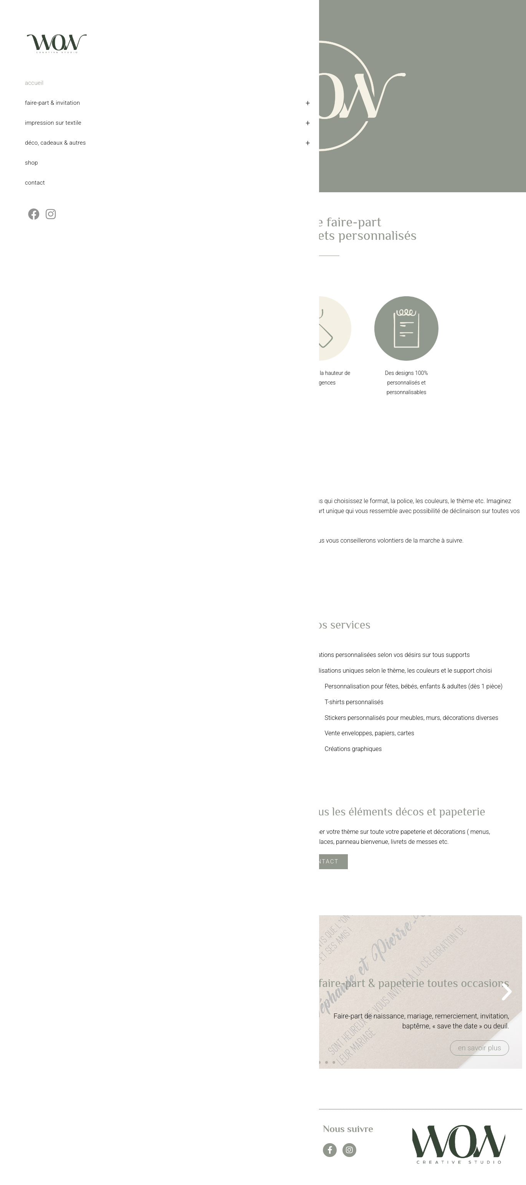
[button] (131, 991)
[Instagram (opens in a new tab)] (51, 222)
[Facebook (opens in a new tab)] (34, 222)
